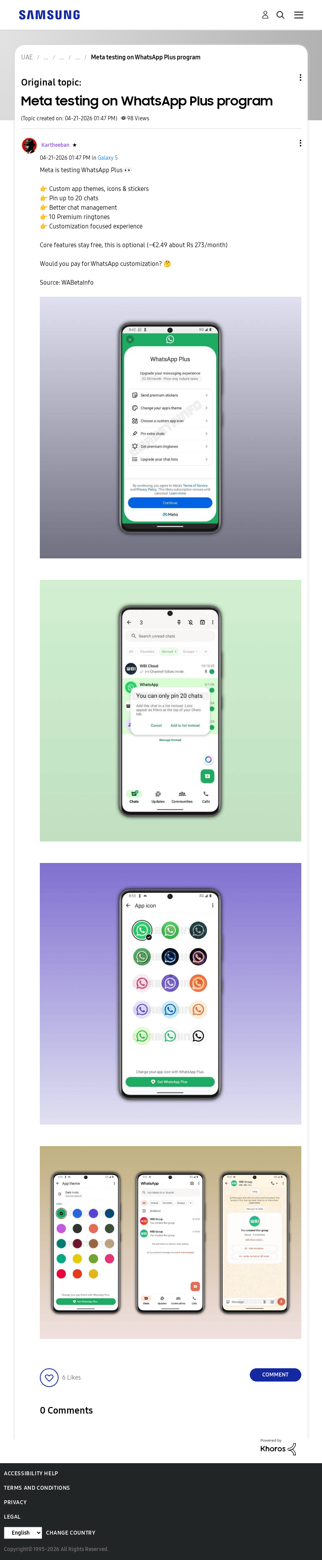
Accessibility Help (31, 1473)
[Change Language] (23, 1533)
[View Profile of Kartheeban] (55, 145)
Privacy (15, 1502)
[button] (287, 143)
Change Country (70, 1533)
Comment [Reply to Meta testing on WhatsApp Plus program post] (275, 1374)
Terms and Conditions (37, 1488)
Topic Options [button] (287, 77)
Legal (12, 1517)
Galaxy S (108, 158)
